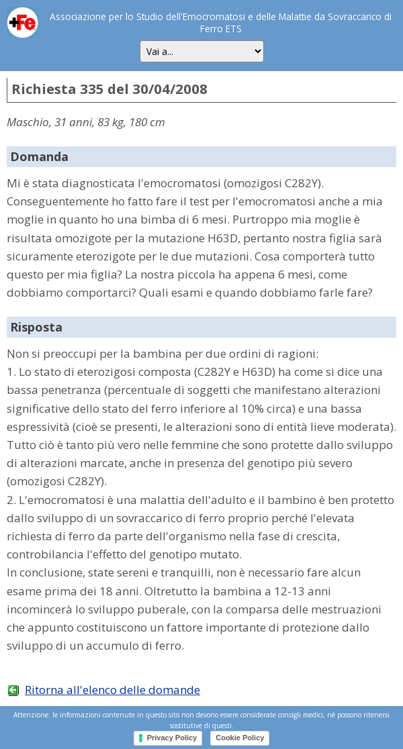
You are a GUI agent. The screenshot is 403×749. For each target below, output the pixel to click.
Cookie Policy (240, 738)
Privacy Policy (172, 738)
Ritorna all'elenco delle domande (112, 689)
